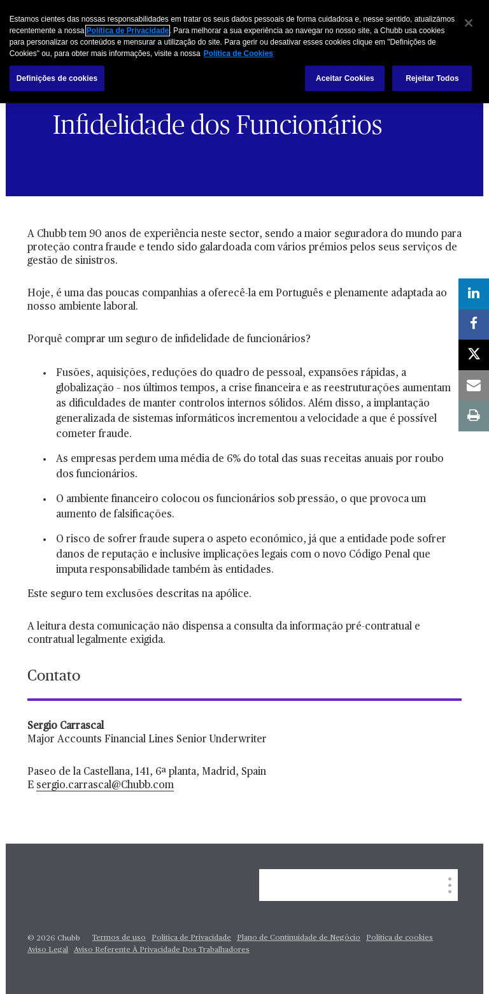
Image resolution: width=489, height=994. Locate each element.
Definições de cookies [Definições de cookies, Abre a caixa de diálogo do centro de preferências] (57, 78)
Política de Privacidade (128, 30)
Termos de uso (119, 938)
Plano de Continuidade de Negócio (298, 938)
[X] (473, 355)
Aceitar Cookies (345, 78)
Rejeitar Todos (432, 78)
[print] (473, 416)
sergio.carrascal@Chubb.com (105, 786)
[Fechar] (469, 23)
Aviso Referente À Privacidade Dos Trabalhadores (162, 950)
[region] (244, 51)
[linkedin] (473, 293)
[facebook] (473, 324)
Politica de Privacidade (191, 938)
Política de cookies (399, 938)
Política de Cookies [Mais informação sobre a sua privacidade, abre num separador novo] (238, 53)
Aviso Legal (47, 950)
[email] (473, 385)
